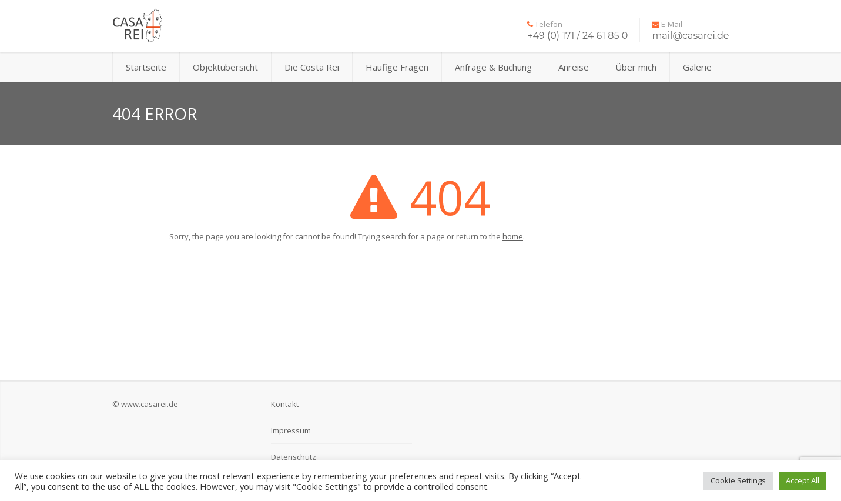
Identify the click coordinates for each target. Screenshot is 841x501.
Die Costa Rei (311, 67)
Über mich (635, 67)
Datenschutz (293, 457)
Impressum (291, 430)
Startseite (146, 67)
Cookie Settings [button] (738, 480)
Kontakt (285, 404)
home (512, 236)
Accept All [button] (802, 480)
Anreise (573, 67)
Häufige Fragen (397, 67)
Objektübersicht (225, 67)
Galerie (697, 67)
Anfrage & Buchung (493, 67)
